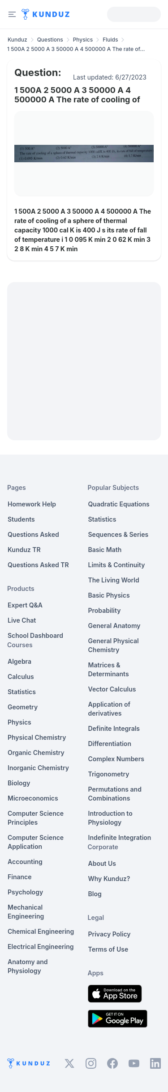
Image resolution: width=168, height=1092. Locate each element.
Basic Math (105, 549)
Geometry (23, 707)
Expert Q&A (25, 605)
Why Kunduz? (109, 878)
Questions (50, 39)
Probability (104, 610)
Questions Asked (33, 534)
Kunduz (17, 39)
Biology (19, 783)
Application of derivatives (109, 708)
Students (21, 519)
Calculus (21, 676)
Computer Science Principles (36, 818)
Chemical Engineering (41, 931)
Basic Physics (109, 595)
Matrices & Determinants (108, 669)
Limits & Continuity (116, 565)
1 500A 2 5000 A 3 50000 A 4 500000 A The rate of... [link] (76, 49)
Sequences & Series (118, 534)
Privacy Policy (109, 934)
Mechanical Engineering (26, 911)
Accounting (25, 861)
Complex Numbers (116, 759)
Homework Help (32, 504)
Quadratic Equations (119, 504)
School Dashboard (35, 635)
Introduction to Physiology (110, 818)
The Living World (113, 580)
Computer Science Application (36, 842)
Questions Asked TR (38, 565)
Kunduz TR (24, 549)
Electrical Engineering (41, 946)
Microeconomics (33, 798)
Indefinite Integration (119, 837)
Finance (20, 877)
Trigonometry (108, 774)
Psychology (25, 892)
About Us (102, 863)
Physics (83, 39)
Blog (95, 894)
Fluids (110, 39)
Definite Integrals (114, 728)
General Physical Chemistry (113, 645)
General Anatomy (114, 625)
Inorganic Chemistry (38, 768)
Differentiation (109, 743)
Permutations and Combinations (115, 793)
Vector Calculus (112, 689)
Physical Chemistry (37, 737)
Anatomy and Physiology (28, 966)
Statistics (22, 692)
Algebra (19, 661)
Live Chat (22, 620)
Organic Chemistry (36, 752)
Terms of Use (108, 949)
